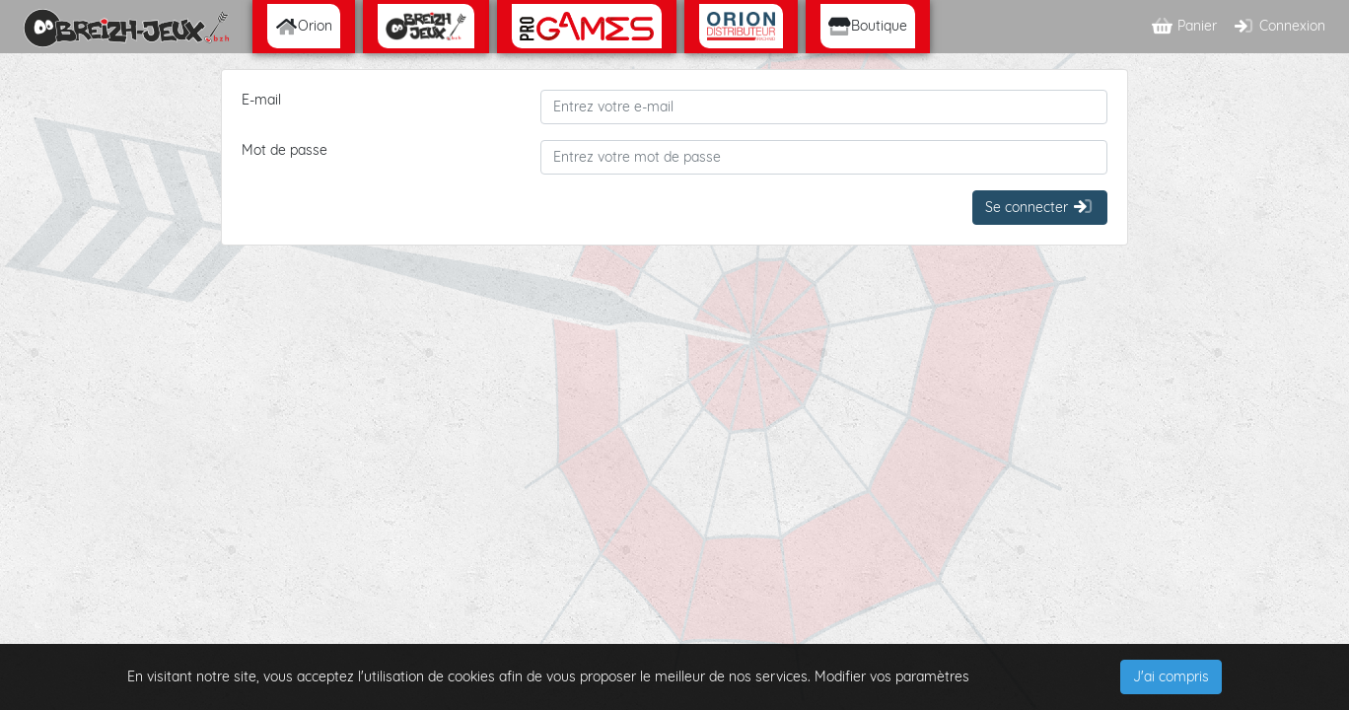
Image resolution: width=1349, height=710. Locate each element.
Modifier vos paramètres (892, 676)
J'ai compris (1171, 676)
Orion (303, 26)
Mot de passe (284, 150)
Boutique (867, 26)
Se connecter (1040, 207)
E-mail (261, 99)
